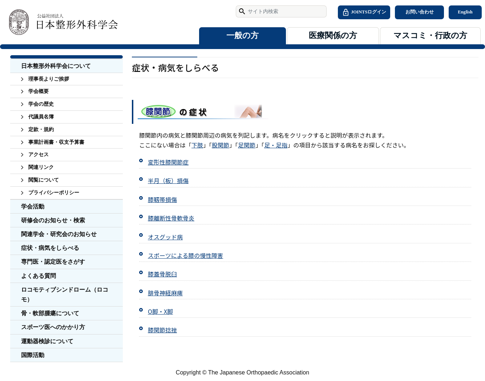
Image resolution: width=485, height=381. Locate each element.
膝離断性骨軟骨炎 (171, 218)
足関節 (246, 145)
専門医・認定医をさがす (53, 262)
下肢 (197, 145)
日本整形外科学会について (56, 66)
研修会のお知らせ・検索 (53, 220)
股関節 (220, 145)
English (465, 12)
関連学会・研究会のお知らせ (59, 234)
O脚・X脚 (160, 311)
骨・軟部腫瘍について (50, 313)
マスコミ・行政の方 (430, 35)
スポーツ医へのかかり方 (53, 327)
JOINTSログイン (364, 12)
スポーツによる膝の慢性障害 (185, 255)
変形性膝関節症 (168, 162)
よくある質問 (38, 276)
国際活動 (32, 355)
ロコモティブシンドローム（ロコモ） (64, 295)
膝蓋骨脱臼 (162, 273)
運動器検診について (47, 341)
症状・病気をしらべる (50, 248)
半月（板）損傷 (168, 180)
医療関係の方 (333, 35)
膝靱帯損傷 (162, 199)
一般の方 (242, 35)
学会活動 (32, 206)
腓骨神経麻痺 (165, 292)
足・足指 (275, 145)
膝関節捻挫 (162, 329)
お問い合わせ (419, 12)
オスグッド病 (165, 236)
